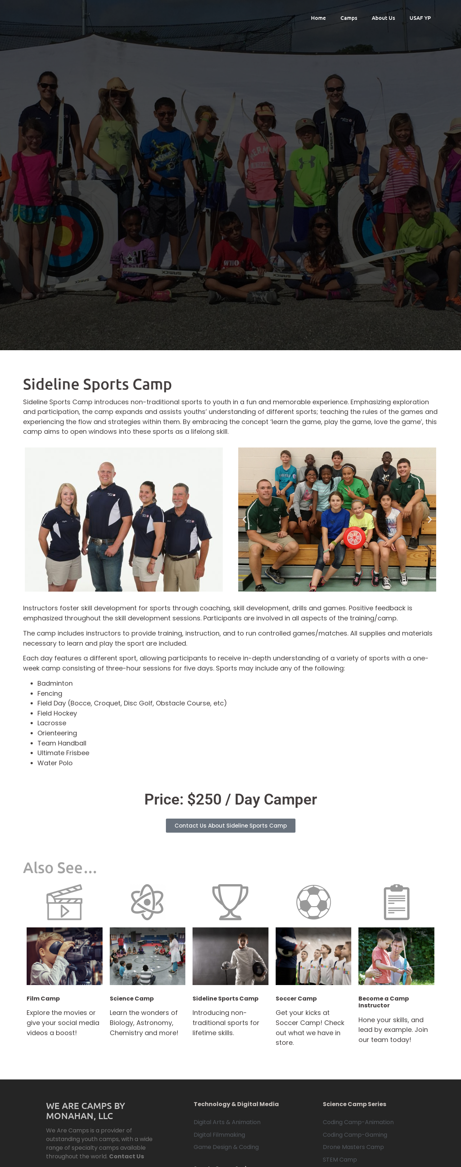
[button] (244, 519)
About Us (383, 17)
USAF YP (420, 17)
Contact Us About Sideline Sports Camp (231, 825)
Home (318, 17)
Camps (348, 17)
